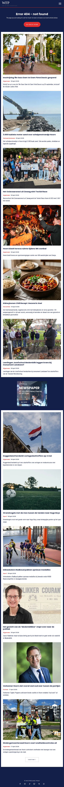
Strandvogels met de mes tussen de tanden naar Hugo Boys (31, 513)
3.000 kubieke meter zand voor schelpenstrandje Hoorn (29, 134)
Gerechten (6, 307)
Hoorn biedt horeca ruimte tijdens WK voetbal (24, 248)
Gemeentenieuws (9, 138)
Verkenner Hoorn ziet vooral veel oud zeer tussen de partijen (31, 686)
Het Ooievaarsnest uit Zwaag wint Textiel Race (25, 191)
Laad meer (32, 759)
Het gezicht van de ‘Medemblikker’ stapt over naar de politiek (28, 628)
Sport (5, 516)
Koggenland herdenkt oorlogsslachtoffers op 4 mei (27, 456)
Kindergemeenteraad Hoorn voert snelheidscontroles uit (30, 743)
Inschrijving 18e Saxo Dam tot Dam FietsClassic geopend (29, 77)
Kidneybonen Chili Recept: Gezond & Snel (22, 303)
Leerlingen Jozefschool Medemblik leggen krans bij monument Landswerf (27, 363)
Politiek (5, 689)
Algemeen (6, 81)
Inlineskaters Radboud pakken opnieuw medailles (26, 570)
